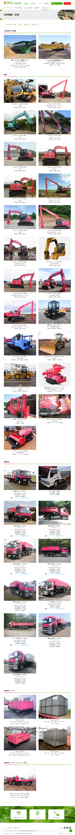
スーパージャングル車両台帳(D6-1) (55, 535)
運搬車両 (26, 24)
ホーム (5, 827)
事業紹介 (10, 827)
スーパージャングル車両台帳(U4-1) (20, 498)
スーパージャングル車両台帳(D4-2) (20, 535)
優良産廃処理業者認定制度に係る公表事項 (28, 830)
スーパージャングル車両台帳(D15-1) (55, 608)
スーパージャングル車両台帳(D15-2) (21, 645)
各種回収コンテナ (36, 24)
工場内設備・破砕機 (11, 24)
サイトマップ (6, 830)
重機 (20, 24)
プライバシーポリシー (14, 830)
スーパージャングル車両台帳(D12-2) (55, 573)
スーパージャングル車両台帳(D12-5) (21, 573)
